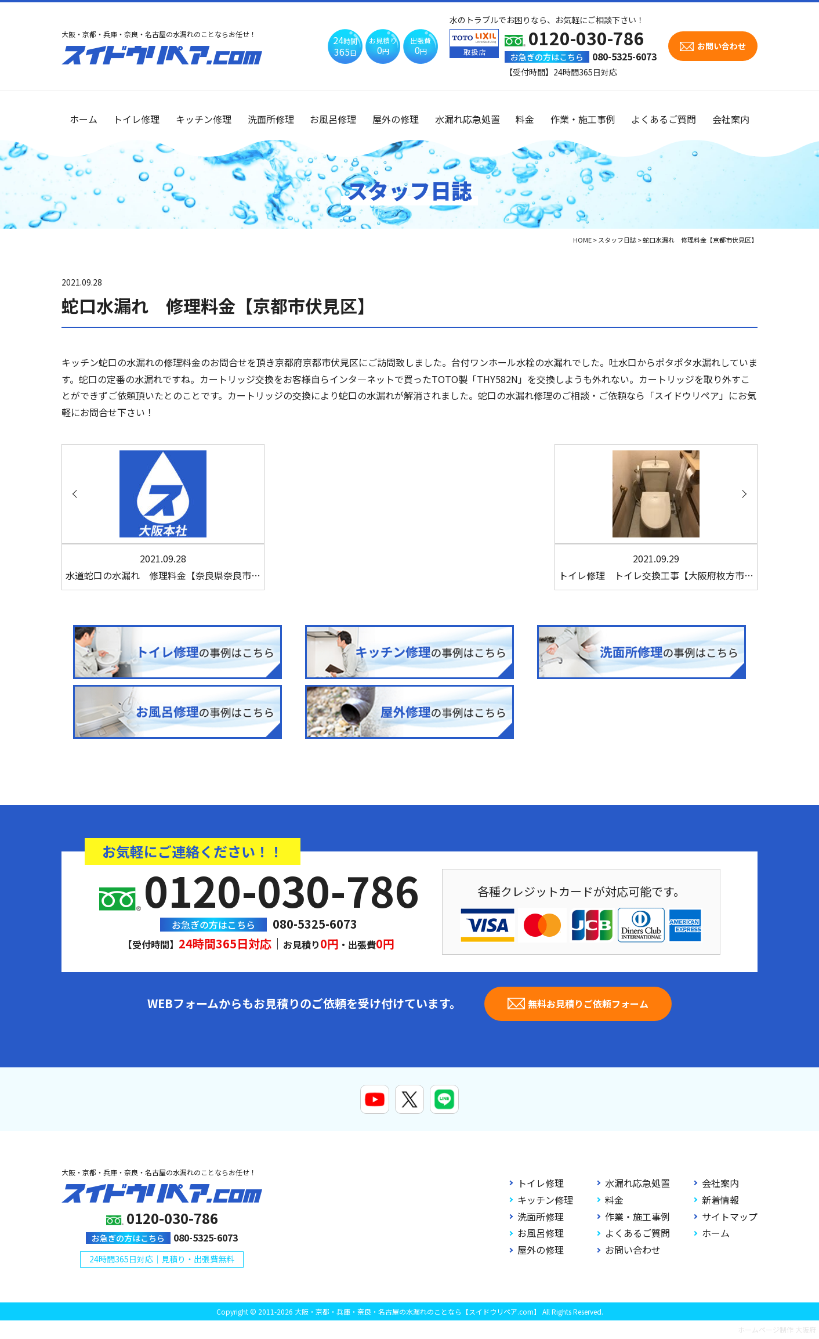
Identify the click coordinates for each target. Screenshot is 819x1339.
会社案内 (730, 119)
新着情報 (720, 1200)
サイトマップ (730, 1216)
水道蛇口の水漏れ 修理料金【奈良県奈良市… (163, 566)
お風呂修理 (333, 119)
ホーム (83, 119)
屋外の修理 (395, 119)
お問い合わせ (633, 1250)
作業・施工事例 (582, 119)
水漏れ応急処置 (467, 119)
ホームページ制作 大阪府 (777, 1329)
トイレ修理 (136, 119)
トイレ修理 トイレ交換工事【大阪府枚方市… (656, 566)
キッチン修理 (203, 119)
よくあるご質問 (663, 119)
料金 (525, 119)
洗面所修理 (271, 119)
